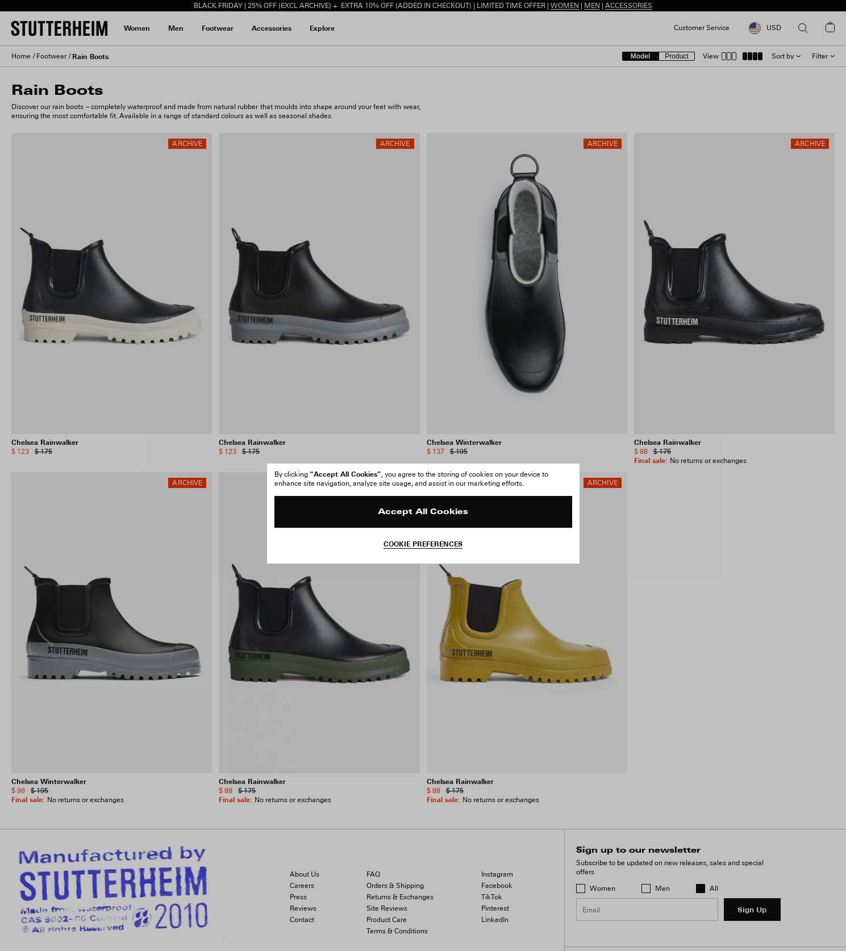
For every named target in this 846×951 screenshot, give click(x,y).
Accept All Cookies (423, 512)
